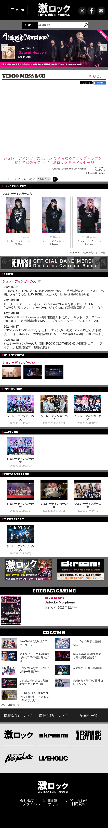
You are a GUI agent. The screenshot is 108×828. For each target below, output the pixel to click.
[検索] (59, 25)
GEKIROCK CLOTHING (89, 735)
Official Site (43, 179)
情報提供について (18, 716)
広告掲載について (53, 716)
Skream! (54, 735)
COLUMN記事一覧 (10, 705)
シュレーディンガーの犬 (18, 179)
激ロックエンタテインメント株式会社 (53, 786)
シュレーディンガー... (18, 241)
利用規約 (78, 804)
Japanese (95, 76)
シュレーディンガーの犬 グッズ (84, 252)
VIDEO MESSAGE (23, 76)
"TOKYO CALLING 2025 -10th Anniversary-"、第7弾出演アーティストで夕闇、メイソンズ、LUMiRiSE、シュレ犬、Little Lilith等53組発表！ (54, 292)
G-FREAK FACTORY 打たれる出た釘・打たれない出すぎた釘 (34, 697)
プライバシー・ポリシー (42, 804)
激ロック (18, 735)
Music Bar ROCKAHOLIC (18, 758)
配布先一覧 (89, 716)
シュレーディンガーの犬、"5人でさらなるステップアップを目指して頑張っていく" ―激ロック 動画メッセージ (53, 160)
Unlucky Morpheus (60, 602)
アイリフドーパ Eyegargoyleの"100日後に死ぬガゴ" (34, 657)
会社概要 (27, 800)
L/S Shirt (18, 244)
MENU (20, 10)
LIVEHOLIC (54, 758)
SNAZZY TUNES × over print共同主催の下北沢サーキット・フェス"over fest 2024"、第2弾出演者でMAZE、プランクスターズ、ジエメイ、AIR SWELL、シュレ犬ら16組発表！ (52, 321)
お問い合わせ (77, 800)
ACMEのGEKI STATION (87, 668)
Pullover (53, 244)
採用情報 (50, 800)
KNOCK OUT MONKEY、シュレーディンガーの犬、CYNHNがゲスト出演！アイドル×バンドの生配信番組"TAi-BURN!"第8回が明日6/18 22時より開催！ (54, 334)
